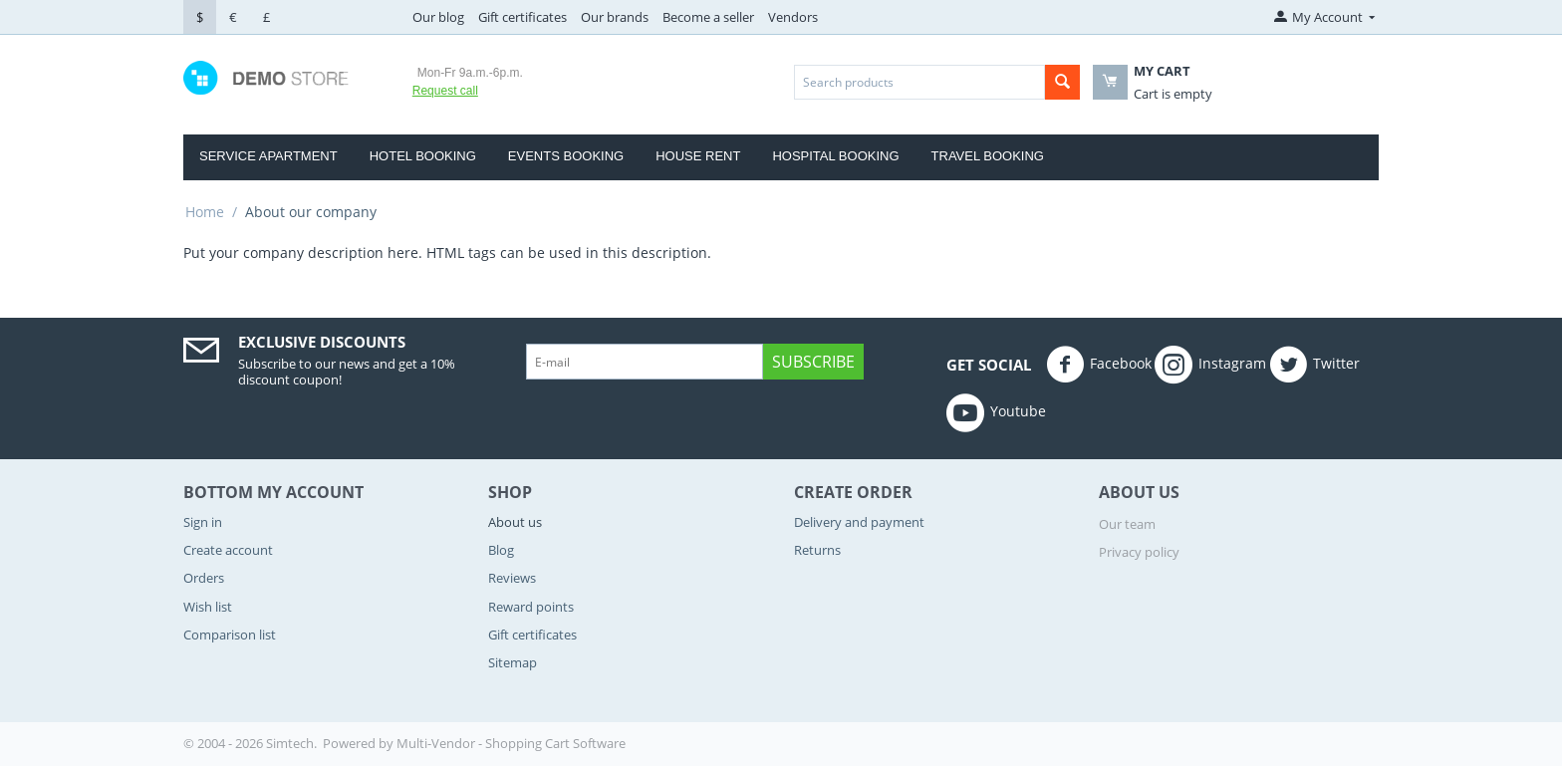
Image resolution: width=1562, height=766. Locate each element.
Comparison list (229, 634)
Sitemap (512, 662)
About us (515, 522)
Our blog (438, 17)
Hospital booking (835, 155)
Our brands (615, 17)
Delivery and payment (859, 522)
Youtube (996, 412)
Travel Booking (987, 155)
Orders (203, 578)
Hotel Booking (423, 155)
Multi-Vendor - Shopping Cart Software (511, 743)
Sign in (202, 522)
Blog (501, 550)
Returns (817, 550)
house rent (697, 155)
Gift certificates (522, 17)
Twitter (1314, 364)
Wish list (207, 607)
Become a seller (708, 17)
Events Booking (566, 155)
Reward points (531, 607)
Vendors (793, 17)
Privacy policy (1139, 552)
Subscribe (813, 362)
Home (204, 211)
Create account (228, 550)
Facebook (1099, 364)
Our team (1127, 524)
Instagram (1210, 364)
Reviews (512, 578)
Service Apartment (268, 155)
